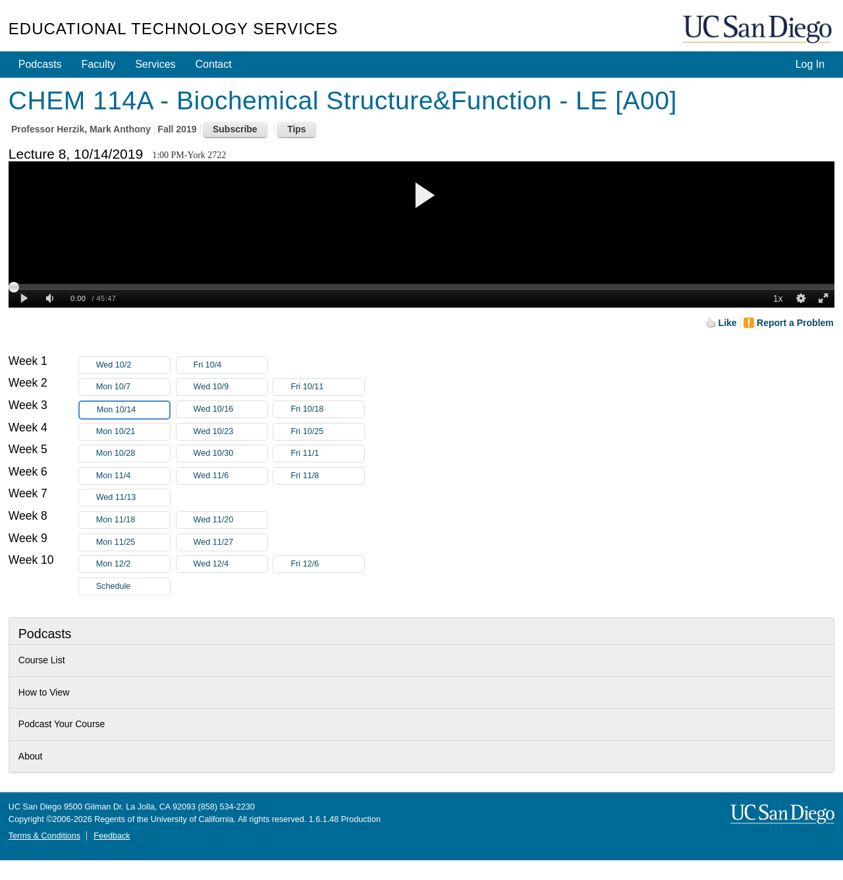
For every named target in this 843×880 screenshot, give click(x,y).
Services (155, 64)
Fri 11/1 (327, 453)
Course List (41, 660)
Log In (810, 64)
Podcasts (40, 64)
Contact (214, 64)
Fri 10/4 (230, 365)
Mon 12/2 (133, 564)
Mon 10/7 (133, 387)
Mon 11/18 (133, 520)
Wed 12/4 (230, 564)
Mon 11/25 (133, 542)
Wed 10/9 (230, 387)
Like (728, 322)
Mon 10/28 (133, 453)
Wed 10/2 (133, 365)
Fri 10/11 (327, 387)
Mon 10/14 (133, 410)
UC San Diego (758, 30)
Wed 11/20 (230, 520)
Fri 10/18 (327, 409)
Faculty (99, 64)
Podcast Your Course (61, 724)
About (30, 756)
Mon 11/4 (133, 476)
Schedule (113, 586)
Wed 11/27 (230, 542)
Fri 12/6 (327, 564)
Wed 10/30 (230, 453)
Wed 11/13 (133, 497)
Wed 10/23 (230, 432)
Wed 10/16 (230, 409)
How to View (44, 692)
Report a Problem (795, 322)
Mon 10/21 (133, 432)
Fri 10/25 (327, 432)
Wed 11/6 (230, 476)
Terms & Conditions (44, 835)
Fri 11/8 (327, 476)
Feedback (112, 835)
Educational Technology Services (173, 29)
